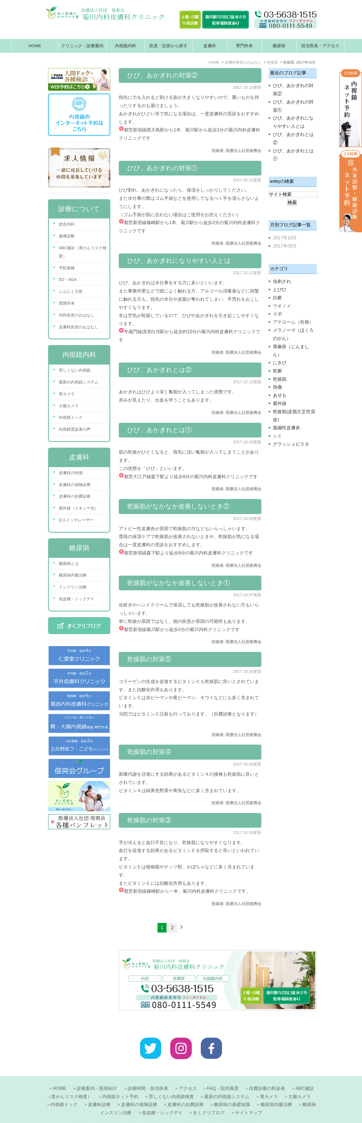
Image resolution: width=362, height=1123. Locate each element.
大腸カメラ (69, 406)
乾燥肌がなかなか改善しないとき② (178, 506)
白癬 (277, 297)
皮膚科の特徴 (71, 473)
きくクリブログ (209, 1099)
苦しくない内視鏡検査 (171, 1083)
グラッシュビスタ (291, 444)
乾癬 (277, 370)
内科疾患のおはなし (76, 315)
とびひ (279, 289)
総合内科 (67, 224)
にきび (279, 362)
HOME (35, 45)
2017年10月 (285, 237)
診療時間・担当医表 (148, 1074)
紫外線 (279, 403)
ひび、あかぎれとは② (159, 369)
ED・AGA (68, 279)
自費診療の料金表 (267, 1074)
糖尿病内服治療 (73, 575)
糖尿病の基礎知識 (232, 1091)
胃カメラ (67, 394)
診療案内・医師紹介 (97, 1074)
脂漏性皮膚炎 (286, 427)
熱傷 (277, 387)
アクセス (188, 1074)
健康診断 (67, 236)
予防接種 (67, 268)
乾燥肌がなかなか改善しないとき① (178, 582)
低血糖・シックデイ (76, 599)
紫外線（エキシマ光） (78, 508)
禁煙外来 (67, 303)
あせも (279, 395)
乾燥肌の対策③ (149, 820)
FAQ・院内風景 (223, 1074)
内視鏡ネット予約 (120, 1083)
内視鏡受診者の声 (74, 429)
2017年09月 (285, 246)
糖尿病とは (69, 563)
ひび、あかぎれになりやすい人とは (179, 260)
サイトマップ (248, 1099)
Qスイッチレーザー (76, 520)
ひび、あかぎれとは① (159, 429)
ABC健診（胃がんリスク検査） (83, 252)
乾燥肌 (279, 379)
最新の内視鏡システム (78, 382)
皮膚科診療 (99, 1091)
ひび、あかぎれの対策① (162, 168)
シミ (277, 435)
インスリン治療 (73, 587)
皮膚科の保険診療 (74, 484)
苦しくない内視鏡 (74, 370)
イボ (277, 313)
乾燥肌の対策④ (149, 751)
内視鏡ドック (71, 417)
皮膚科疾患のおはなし (78, 327)
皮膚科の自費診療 (74, 496)
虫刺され (282, 281)
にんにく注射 (71, 291)
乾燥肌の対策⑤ (149, 659)
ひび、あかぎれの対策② (162, 75)
